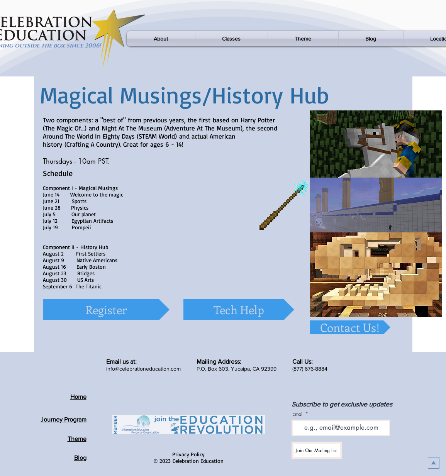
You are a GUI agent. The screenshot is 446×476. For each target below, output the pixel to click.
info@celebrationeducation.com (143, 369)
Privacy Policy (188, 454)
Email (298, 414)
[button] (161, 38)
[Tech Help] (238, 309)
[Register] (106, 309)
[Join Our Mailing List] (317, 450)
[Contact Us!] (350, 327)
